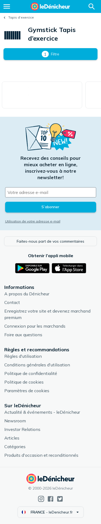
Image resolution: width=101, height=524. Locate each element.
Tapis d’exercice (21, 17)
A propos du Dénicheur (26, 293)
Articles (11, 438)
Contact (12, 302)
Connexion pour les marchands (34, 326)
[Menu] (6, 6)
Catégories (15, 446)
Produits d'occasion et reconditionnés (41, 455)
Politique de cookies (24, 382)
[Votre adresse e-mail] (50, 192)
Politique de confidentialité (30, 373)
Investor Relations (22, 429)
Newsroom (15, 420)
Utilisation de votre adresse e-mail (32, 221)
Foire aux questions (23, 334)
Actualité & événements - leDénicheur (42, 412)
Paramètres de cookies (26, 390)
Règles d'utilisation (23, 356)
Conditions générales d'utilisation (37, 364)
